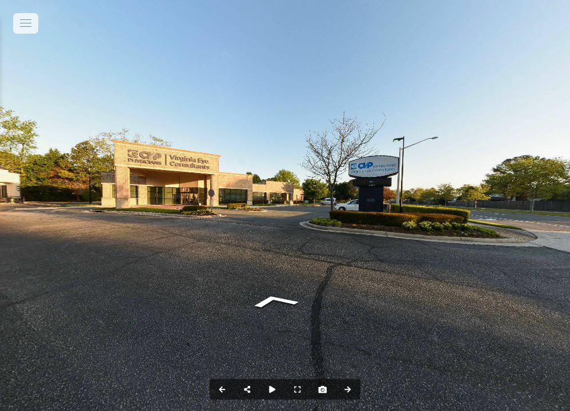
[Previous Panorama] (222, 389)
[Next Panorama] (347, 389)
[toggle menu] (25, 23)
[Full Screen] (297, 389)
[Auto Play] (272, 389)
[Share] (247, 389)
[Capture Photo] (322, 389)
